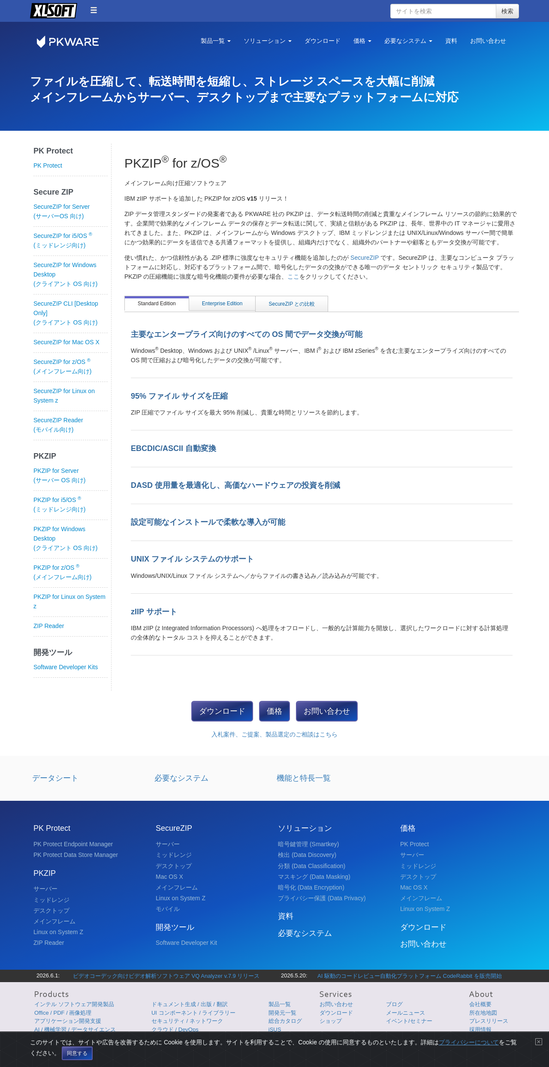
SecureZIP (365, 257)
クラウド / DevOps (175, 1029)
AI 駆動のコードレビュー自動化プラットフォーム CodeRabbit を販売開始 (409, 976)
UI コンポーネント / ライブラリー (193, 1013)
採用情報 (480, 1029)
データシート (55, 778)
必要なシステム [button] (408, 40)
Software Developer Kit (186, 942)
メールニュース (405, 1013)
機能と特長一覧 (304, 778)
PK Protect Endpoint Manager (73, 844)
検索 (507, 11)
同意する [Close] (77, 1059)
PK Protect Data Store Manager (75, 854)
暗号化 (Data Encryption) (311, 887)
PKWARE (73, 42)
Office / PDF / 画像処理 (62, 1013)
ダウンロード (323, 40)
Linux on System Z (58, 932)
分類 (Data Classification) (311, 866)
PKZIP (44, 873)
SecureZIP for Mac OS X (66, 342)
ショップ (331, 1021)
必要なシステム (181, 778)
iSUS (274, 1029)
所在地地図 (483, 1013)
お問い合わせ (488, 40)
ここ (293, 276)
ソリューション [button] (268, 40)
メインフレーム (54, 921)
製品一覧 (279, 1004)
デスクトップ (51, 910)
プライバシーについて (469, 1047)
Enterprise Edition (222, 304)
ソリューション (305, 828)
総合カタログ (285, 1021)
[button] (94, 10)
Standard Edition (157, 304)
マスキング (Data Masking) (314, 876)
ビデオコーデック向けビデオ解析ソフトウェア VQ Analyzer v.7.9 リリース (166, 976)
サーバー (45, 888)
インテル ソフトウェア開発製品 (74, 1004)
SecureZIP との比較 (291, 304)
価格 (274, 711)
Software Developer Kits (65, 667)
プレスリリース (488, 1021)
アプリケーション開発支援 (67, 1021)
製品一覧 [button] (216, 40)
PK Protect (47, 165)
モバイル (168, 908)
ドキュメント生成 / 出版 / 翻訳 (189, 1004)
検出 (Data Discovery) (307, 854)
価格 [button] (362, 40)
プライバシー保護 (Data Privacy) (322, 898)
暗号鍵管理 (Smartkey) (308, 844)
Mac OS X (169, 876)
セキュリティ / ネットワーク (187, 1021)
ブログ (394, 1004)
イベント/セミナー (409, 1021)
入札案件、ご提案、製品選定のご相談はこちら (274, 734)
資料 (451, 40)
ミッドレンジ (51, 899)
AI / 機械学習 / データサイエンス (75, 1029)
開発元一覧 (282, 1013)
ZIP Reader (48, 625)
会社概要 (480, 1004)
